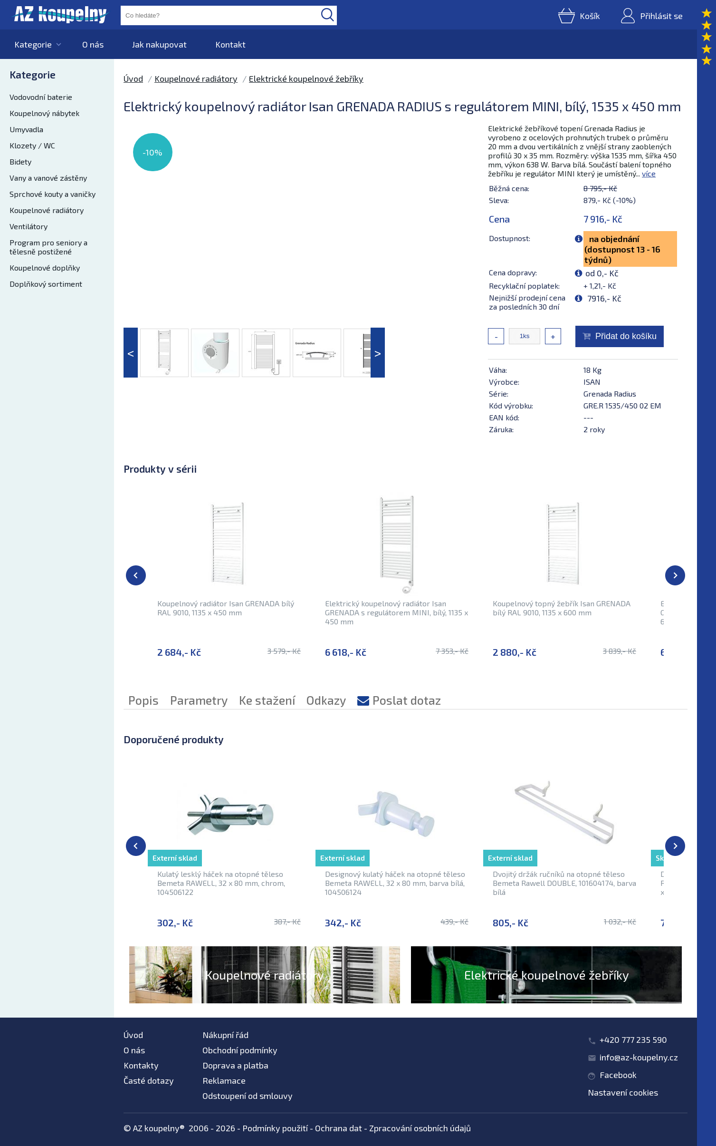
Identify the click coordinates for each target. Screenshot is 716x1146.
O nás (93, 44)
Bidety (20, 161)
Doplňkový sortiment (46, 283)
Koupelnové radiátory (47, 209)
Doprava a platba (235, 1065)
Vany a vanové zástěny (48, 177)
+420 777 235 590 (633, 1039)
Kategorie (33, 44)
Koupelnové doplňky (45, 267)
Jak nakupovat (159, 44)
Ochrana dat (338, 1128)
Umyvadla (26, 129)
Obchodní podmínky (239, 1050)
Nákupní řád (225, 1034)
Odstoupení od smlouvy (247, 1095)
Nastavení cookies (623, 1092)
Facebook (618, 1074)
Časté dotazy (149, 1080)
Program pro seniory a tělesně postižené (48, 247)
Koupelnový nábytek (44, 112)
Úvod (133, 78)
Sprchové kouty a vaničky (52, 193)
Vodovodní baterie (41, 96)
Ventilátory (29, 226)
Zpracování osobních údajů (420, 1128)
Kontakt (230, 44)
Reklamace (224, 1080)
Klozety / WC (32, 145)
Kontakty (141, 1065)
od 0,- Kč (602, 273)
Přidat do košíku (626, 336)
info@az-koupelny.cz (639, 1057)
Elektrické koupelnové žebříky (306, 78)
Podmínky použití (275, 1128)
